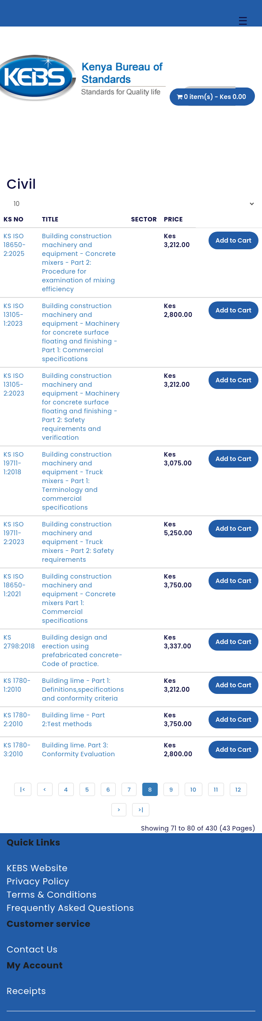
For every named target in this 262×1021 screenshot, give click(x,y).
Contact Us (32, 949)
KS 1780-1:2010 (17, 685)
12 (238, 789)
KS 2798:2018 (19, 642)
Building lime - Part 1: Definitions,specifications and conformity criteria (83, 689)
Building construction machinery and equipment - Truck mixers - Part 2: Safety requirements (78, 542)
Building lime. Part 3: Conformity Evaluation (78, 749)
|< (23, 789)
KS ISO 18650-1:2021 (15, 585)
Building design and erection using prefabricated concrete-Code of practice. (82, 650)
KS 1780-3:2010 (17, 749)
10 (193, 789)
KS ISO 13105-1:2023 (14, 314)
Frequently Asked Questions (70, 908)
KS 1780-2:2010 (17, 719)
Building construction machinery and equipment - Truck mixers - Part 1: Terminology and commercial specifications (77, 481)
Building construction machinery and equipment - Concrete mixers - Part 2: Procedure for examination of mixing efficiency (79, 262)
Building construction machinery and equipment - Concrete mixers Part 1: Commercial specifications (79, 598)
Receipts (26, 991)
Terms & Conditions (52, 894)
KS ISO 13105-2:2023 (14, 384)
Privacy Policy (38, 881)
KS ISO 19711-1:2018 (14, 463)
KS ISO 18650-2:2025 (15, 245)
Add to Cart (233, 240)
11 (216, 789)
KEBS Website (37, 868)
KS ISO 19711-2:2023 (14, 533)
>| (141, 810)
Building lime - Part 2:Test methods (73, 719)
